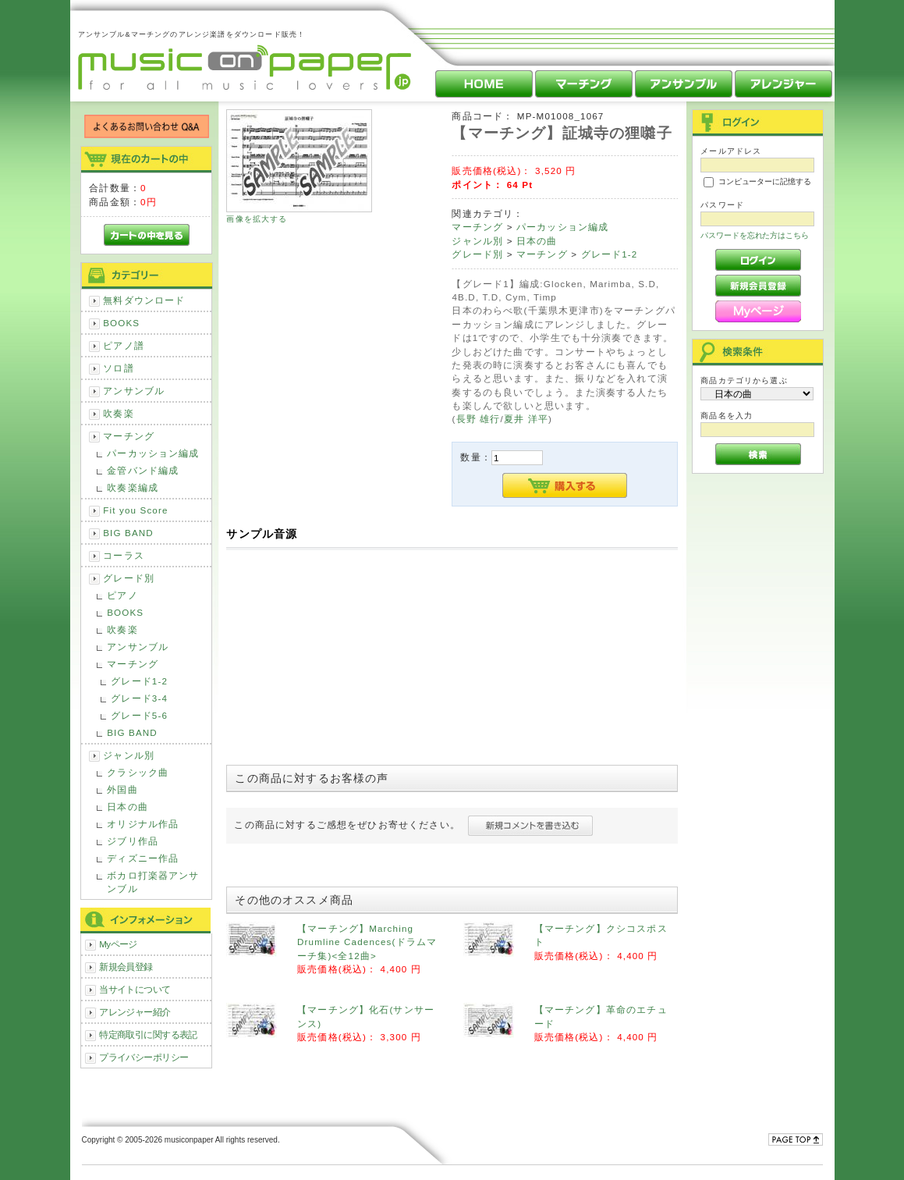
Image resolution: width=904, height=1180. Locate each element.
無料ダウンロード (144, 300)
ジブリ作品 (132, 841)
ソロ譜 (118, 368)
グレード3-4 (139, 698)
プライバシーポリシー (143, 1057)
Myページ (118, 944)
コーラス (123, 555)
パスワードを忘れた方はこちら (754, 235)
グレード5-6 (139, 715)
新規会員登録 (126, 966)
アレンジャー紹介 (134, 1012)
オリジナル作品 (143, 824)
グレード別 (128, 578)
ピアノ (122, 595)
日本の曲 (127, 806)
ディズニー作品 (143, 858)
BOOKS (121, 323)
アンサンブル (134, 391)
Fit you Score (135, 510)
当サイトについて (134, 989)
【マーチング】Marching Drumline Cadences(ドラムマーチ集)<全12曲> (367, 942)
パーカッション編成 (153, 453)
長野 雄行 (478, 419)
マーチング (128, 436)
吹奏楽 (118, 413)
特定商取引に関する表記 (148, 1034)
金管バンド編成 (143, 470)
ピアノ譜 (123, 345)
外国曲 (122, 789)
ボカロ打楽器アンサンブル (153, 882)
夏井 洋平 (526, 419)
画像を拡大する (256, 219)
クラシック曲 (137, 772)
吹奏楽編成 (132, 487)
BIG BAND (128, 533)
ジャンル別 (128, 755)
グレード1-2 (139, 681)
